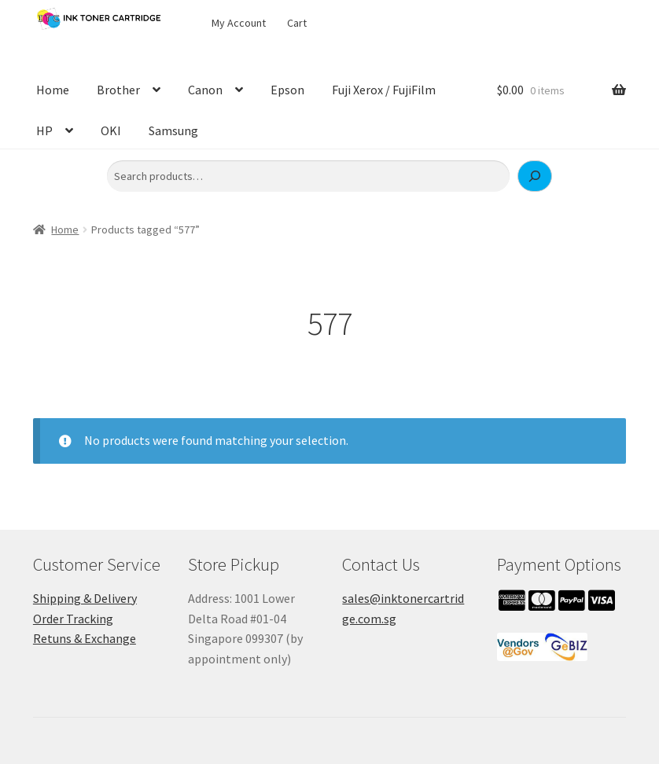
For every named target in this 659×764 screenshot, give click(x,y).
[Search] (534, 176)
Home (52, 89)
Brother (118, 89)
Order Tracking (73, 618)
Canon (205, 89)
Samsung (173, 130)
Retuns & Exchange (84, 638)
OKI (111, 130)
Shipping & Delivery (85, 598)
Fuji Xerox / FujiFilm (384, 89)
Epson (287, 89)
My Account (239, 23)
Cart (297, 23)
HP (44, 130)
